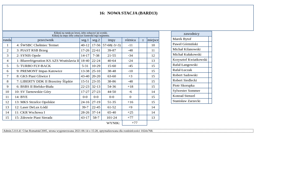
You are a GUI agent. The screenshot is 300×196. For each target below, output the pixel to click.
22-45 (96, 107)
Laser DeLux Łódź (34, 107)
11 (7, 97)
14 (7, 112)
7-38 (96, 55)
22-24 (96, 61)
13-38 (85, 71)
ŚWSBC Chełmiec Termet (39, 45)
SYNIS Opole (30, 55)
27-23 (96, 92)
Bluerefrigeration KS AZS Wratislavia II (49, 61)
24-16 (85, 102)
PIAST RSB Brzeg (34, 50)
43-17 (85, 117)
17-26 (85, 50)
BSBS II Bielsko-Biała (36, 86)
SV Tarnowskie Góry (35, 92)
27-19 (96, 102)
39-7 (85, 107)
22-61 (96, 50)
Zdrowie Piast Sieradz (36, 117)
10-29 (96, 66)
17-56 (96, 45)
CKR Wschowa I (32, 112)
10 (7, 92)
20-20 (96, 76)
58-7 (96, 117)
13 (7, 107)
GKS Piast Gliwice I (35, 76)
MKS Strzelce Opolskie (37, 102)
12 (7, 102)
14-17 (85, 55)
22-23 (85, 86)
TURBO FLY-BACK (35, 66)
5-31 (85, 66)
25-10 (96, 71)
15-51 (85, 81)
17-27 (85, 92)
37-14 (96, 112)
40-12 (85, 45)
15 (7, 117)
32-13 (96, 86)
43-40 (85, 76)
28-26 (85, 112)
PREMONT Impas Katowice (41, 71)
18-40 (85, 61)
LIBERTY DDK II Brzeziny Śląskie (46, 81)
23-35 (96, 81)
